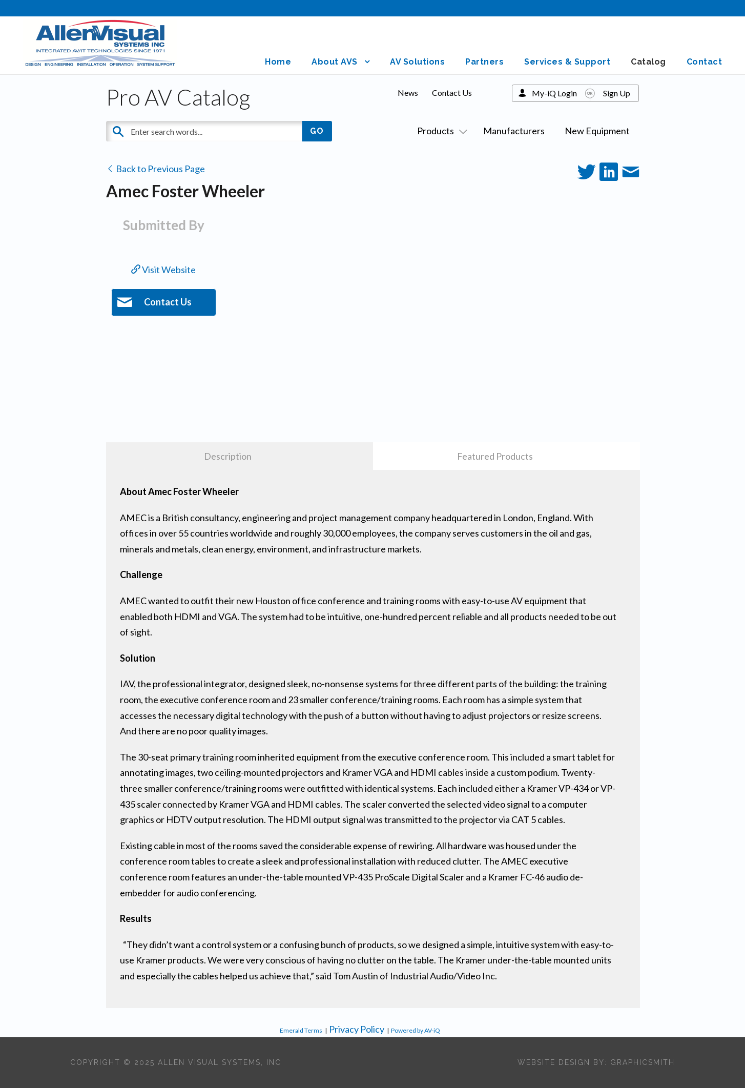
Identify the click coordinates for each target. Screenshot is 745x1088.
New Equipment (597, 130)
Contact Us (452, 92)
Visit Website (163, 269)
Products (440, 130)
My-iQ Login (554, 93)
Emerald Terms (301, 1030)
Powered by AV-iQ (415, 1030)
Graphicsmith (642, 1062)
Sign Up (616, 93)
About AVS (335, 62)
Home (278, 62)
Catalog (648, 62)
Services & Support (567, 62)
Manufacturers (514, 130)
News (408, 92)
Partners (484, 62)
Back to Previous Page (155, 168)
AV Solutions (417, 62)
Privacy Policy (356, 1029)
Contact (704, 62)
